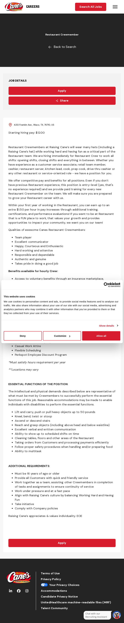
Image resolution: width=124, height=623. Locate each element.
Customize (62, 335)
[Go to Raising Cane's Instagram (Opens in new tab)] (26, 591)
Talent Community (54, 608)
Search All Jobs (90, 7)
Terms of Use (50, 573)
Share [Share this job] (62, 101)
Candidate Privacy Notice (59, 596)
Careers (32, 7)
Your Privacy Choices (60, 585)
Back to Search (62, 47)
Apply (62, 91)
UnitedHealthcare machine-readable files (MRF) (76, 602)
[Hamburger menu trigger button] (115, 7)
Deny (23, 335)
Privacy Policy (51, 579)
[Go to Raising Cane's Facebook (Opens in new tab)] (19, 591)
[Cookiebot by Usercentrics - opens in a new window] (106, 284)
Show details (106, 325)
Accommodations (54, 591)
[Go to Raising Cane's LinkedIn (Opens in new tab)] (10, 591)
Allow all (101, 335)
